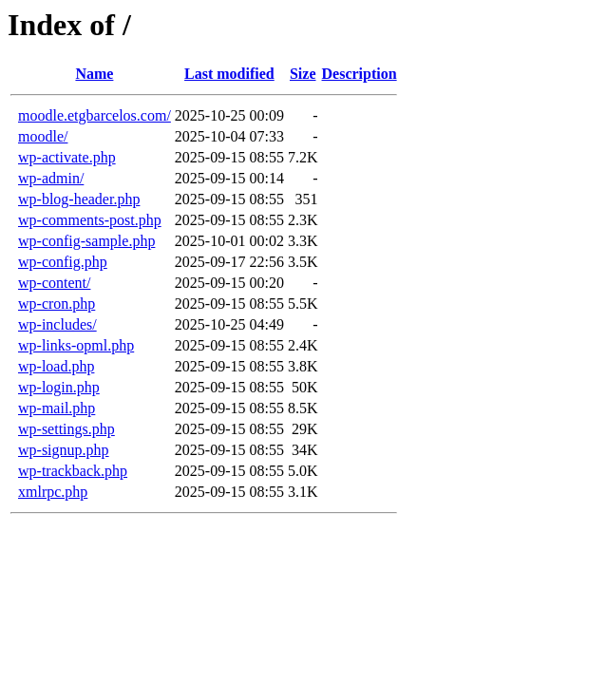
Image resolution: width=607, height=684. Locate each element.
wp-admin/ (51, 178)
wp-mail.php (56, 408)
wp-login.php (59, 387)
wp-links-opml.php (76, 345)
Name (94, 74)
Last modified (229, 74)
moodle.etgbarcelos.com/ (94, 115)
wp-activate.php (67, 157)
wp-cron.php (56, 303)
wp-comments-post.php (89, 220)
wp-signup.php (63, 450)
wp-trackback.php (72, 471)
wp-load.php (56, 366)
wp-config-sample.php (86, 241)
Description (359, 74)
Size (303, 74)
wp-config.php (62, 262)
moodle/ (42, 136)
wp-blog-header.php (79, 199)
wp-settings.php (66, 429)
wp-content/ (54, 283)
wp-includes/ (57, 324)
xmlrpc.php (52, 492)
